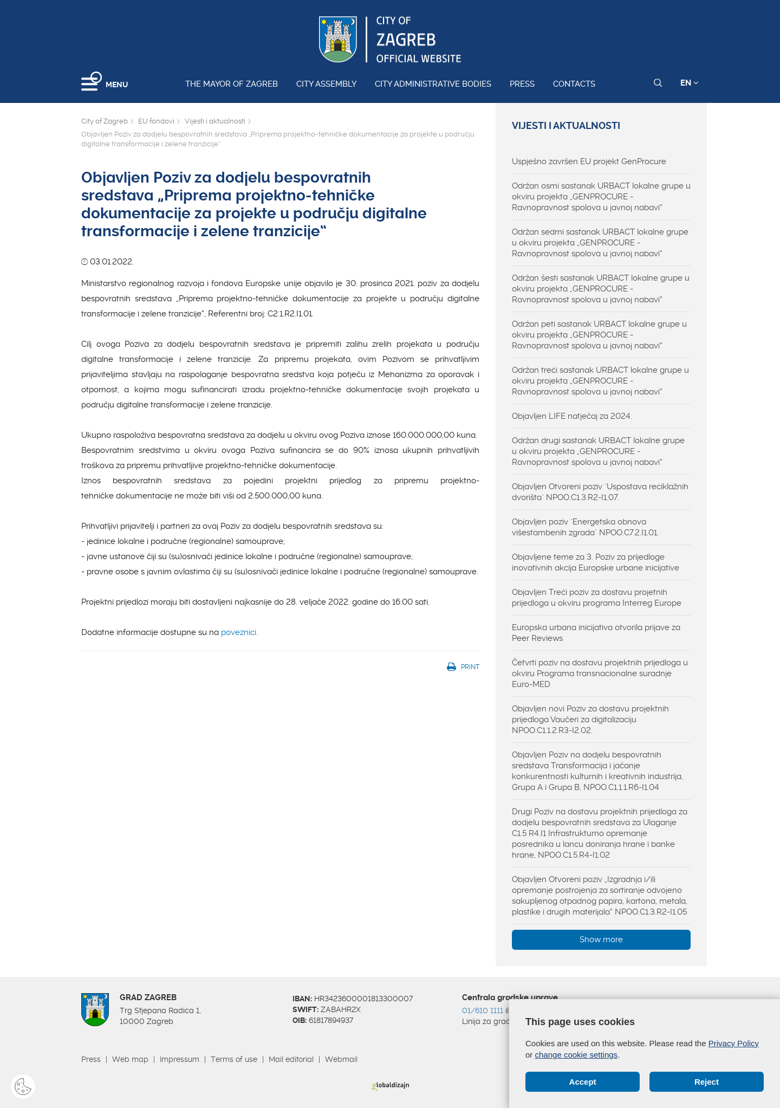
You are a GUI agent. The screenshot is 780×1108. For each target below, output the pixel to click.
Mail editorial (291, 1059)
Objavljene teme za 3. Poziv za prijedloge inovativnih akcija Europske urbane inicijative (595, 562)
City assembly (326, 84)
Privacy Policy (733, 1043)
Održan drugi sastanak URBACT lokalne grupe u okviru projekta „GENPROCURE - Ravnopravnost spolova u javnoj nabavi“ (598, 451)
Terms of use (234, 1059)
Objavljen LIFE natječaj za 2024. (572, 416)
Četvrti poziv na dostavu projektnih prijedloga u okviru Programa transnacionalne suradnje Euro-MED (600, 673)
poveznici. (239, 632)
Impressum (179, 1059)
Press (522, 84)
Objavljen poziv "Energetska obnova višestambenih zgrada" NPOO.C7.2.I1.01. (585, 527)
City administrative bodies (433, 84)
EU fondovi (156, 121)
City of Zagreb (104, 121)
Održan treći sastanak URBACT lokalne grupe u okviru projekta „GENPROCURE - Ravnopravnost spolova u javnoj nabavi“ (600, 381)
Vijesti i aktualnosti (215, 121)
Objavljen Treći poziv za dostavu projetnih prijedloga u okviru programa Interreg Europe (596, 597)
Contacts (574, 84)
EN (689, 83)
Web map (130, 1059)
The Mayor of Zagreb (231, 84)
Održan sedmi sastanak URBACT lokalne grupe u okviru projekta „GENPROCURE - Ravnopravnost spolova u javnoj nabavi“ (600, 242)
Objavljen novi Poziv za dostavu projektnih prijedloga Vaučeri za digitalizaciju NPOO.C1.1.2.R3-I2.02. (590, 719)
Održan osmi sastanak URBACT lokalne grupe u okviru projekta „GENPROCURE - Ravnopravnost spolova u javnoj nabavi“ (601, 196)
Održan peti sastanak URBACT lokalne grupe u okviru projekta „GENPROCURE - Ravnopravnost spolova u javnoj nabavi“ (599, 335)
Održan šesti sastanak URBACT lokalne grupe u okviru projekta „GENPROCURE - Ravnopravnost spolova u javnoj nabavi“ (601, 288)
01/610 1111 (482, 1010)
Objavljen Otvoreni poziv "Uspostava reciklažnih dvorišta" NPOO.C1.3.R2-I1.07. (600, 492)
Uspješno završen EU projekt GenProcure (589, 161)
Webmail (341, 1059)
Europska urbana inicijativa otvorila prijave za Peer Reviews (596, 633)
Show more (601, 939)
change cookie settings (576, 1054)
